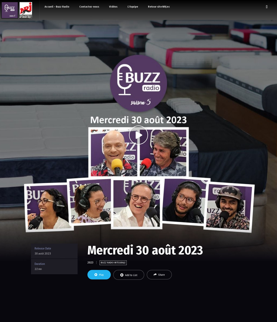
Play (99, 274)
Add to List (128, 275)
